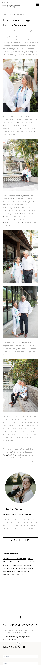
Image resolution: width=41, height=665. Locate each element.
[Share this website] (18, 642)
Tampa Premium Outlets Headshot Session (18, 568)
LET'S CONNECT (20, 540)
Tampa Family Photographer (13, 455)
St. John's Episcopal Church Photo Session (17, 565)
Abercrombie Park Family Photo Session (16, 571)
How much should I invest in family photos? (18, 559)
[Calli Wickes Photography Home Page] (11, 4)
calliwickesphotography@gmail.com (18, 637)
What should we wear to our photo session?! (18, 562)
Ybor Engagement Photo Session (14, 574)
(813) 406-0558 (10, 639)
